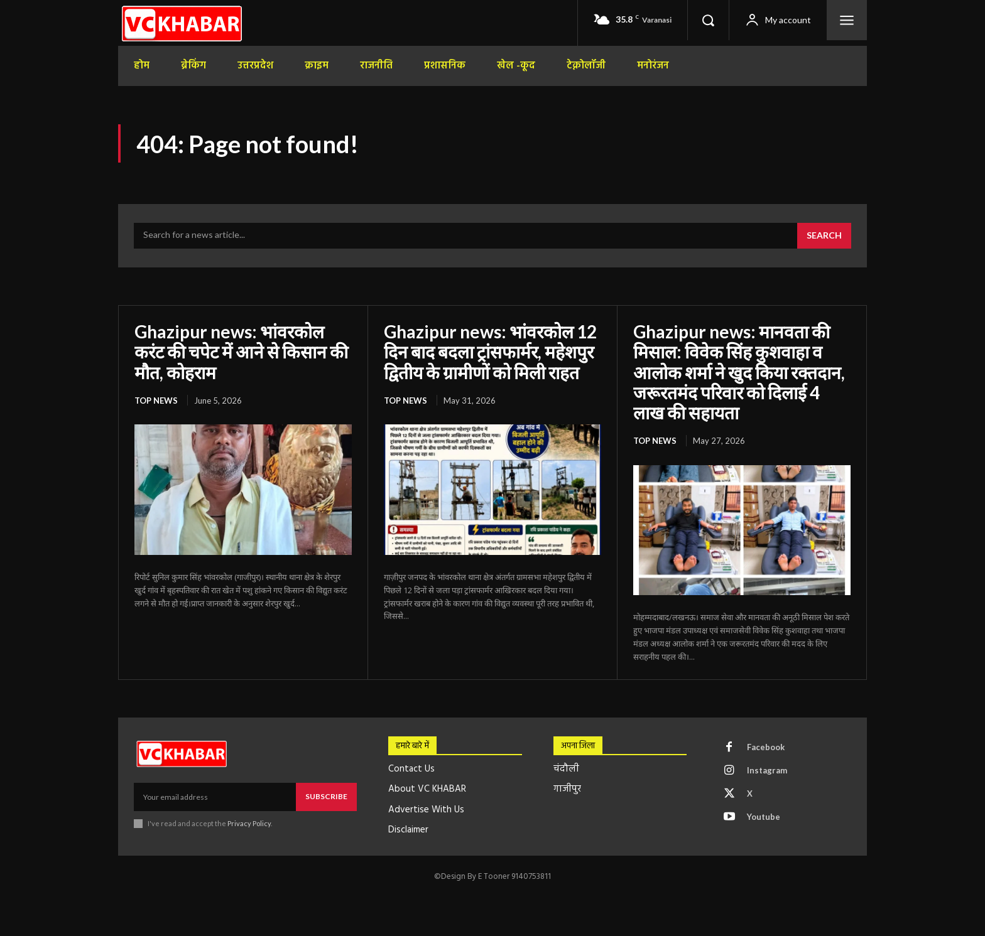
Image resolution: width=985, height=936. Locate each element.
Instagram (767, 770)
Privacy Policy (249, 823)
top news (156, 400)
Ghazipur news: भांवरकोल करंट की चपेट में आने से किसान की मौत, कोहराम (241, 351)
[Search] (824, 236)
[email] (215, 796)
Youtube (763, 817)
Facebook (766, 747)
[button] (708, 20)
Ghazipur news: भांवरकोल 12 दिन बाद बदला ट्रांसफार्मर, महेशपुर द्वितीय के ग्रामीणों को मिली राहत (490, 351)
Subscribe (326, 796)
